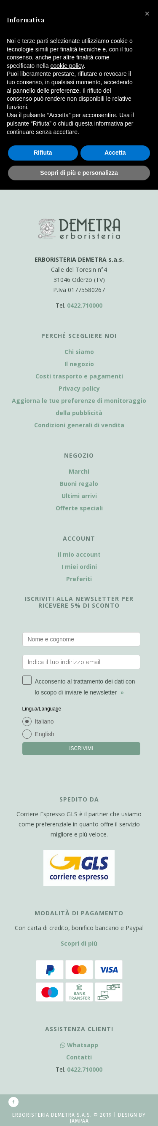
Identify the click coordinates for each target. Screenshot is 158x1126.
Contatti (79, 1057)
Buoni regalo (79, 484)
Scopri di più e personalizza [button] (79, 172)
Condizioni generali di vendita (79, 425)
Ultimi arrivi (79, 496)
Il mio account (79, 554)
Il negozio (79, 364)
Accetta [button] (115, 152)
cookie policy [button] (67, 65)
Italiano (44, 721)
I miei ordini (79, 567)
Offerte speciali (79, 508)
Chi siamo (79, 352)
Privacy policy (79, 388)
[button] (147, 13)
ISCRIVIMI (81, 748)
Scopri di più (79, 943)
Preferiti (79, 579)
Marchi (79, 471)
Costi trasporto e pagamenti (79, 376)
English (44, 734)
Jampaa (79, 1121)
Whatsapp (79, 1045)
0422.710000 (84, 305)
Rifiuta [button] (43, 152)
